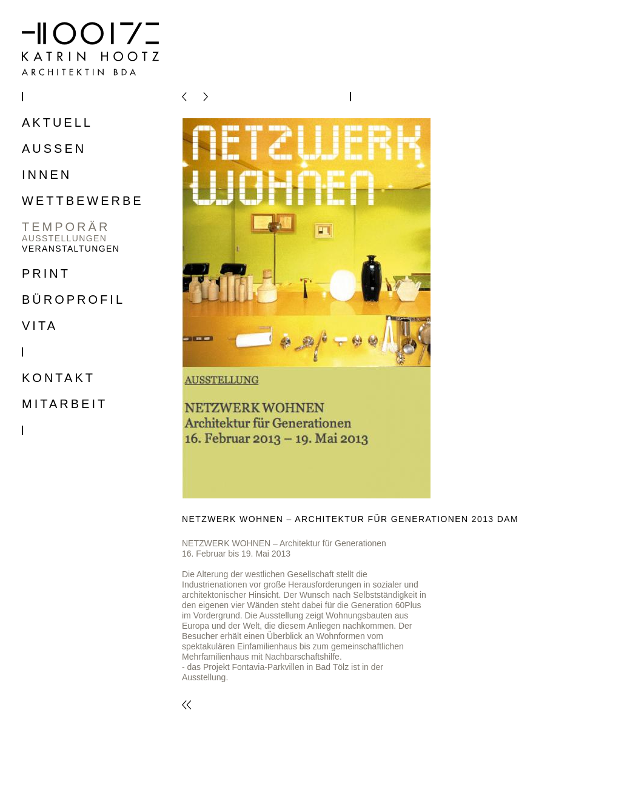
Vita (40, 326)
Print (46, 273)
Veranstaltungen (70, 248)
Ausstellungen (64, 238)
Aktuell (57, 122)
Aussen (54, 148)
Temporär (66, 227)
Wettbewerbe (83, 201)
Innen (47, 175)
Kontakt (58, 378)
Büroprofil (73, 299)
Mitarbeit (64, 404)
